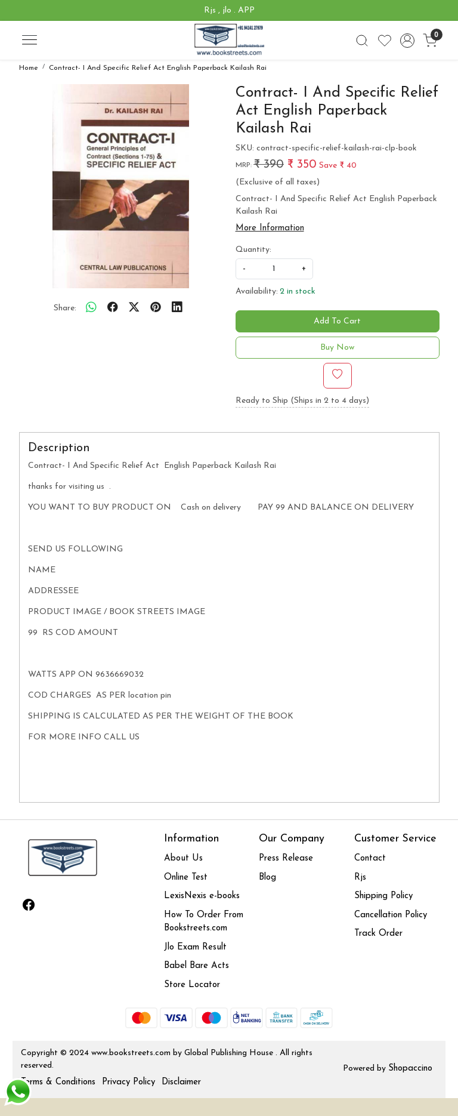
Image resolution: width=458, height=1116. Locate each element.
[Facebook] (29, 907)
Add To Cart (337, 321)
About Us (183, 858)
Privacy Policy (128, 1082)
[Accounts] (407, 40)
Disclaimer (181, 1082)
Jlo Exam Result (195, 947)
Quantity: (253, 249)
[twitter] (134, 308)
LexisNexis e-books (202, 896)
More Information (270, 228)
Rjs (360, 877)
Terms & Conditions (58, 1082)
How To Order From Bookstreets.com (203, 922)
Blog (267, 877)
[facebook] (112, 308)
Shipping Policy (383, 896)
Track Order (378, 933)
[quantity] (274, 268)
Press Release (286, 858)
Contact (370, 858)
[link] (362, 40)
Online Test (186, 877)
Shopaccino (410, 1068)
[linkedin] (177, 308)
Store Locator (192, 985)
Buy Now (337, 347)
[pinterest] (155, 308)
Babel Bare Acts (196, 965)
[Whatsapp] (91, 308)
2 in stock (297, 291)
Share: (65, 308)
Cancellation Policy (390, 915)
